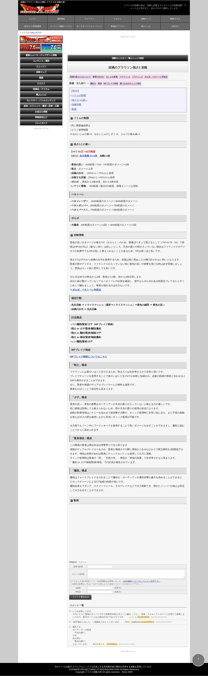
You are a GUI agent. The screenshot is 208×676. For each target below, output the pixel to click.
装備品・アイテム (41, 89)
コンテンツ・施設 (41, 61)
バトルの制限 (79, 95)
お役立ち (175, 26)
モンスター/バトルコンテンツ (89, 26)
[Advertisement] (127, 45)
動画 (74, 109)
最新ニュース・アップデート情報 (41, 55)
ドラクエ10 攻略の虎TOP (31, 33)
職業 (41, 78)
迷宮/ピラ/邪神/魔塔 (32, 26)
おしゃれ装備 (112, 77)
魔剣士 (93, 84)
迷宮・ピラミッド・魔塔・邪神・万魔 (41, 106)
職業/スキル (175, 19)
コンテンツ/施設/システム (61, 26)
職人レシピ (146, 26)
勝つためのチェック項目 (130, 84)
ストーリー (89, 19)
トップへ (32, 19)
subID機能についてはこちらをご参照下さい (141, 581)
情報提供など (41, 117)
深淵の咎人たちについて (80, 77)
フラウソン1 (125, 77)
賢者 (100, 84)
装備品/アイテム (118, 26)
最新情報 (61, 19)
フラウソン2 (137, 77)
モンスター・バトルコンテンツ (41, 100)
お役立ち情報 (41, 112)
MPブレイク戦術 (111, 84)
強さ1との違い (79, 100)
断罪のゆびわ (98, 77)
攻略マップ (146, 19)
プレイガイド (41, 123)
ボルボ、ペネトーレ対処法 (156, 77)
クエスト (117, 19)
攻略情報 (76, 104)
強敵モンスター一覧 (128, 58)
